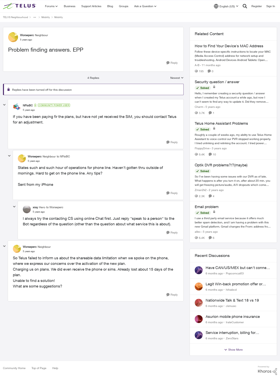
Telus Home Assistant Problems (221, 123)
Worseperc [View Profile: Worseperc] (27, 35)
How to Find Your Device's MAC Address (229, 46)
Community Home (14, 368)
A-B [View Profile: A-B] (197, 65)
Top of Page (39, 368)
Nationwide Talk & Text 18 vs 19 (232, 300)
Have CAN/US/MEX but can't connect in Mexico (237, 267)
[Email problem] (233, 222)
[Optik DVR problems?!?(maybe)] (233, 180)
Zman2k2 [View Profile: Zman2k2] (201, 190)
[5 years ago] (212, 106)
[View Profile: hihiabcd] (199, 286)
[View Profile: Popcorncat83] (199, 270)
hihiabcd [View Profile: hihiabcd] (231, 289)
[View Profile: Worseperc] (13, 37)
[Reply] (172, 63)
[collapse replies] (4, 104)
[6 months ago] (214, 273)
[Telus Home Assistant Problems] (233, 139)
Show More (233, 349)
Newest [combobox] (177, 78)
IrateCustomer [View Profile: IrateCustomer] (235, 322)
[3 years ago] (218, 148)
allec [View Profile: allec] (198, 231)
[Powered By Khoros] (267, 370)
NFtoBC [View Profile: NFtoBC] (28, 105)
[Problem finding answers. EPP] (29, 110)
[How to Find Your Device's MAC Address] (233, 55)
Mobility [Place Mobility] (45, 17)
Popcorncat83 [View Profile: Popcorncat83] (235, 273)
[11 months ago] (210, 65)
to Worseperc (54, 207)
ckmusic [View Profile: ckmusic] (231, 306)
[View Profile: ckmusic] (199, 303)
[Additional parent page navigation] (34, 17)
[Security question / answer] (233, 97)
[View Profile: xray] (27, 209)
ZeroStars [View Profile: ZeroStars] (232, 338)
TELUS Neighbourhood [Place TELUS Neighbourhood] (15, 17)
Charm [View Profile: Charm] (199, 106)
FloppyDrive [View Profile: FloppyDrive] (202, 148)
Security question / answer (217, 82)
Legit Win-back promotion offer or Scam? (234, 284)
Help (55, 368)
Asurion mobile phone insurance (233, 316)
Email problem (207, 206)
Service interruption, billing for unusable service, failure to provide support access (235, 332)
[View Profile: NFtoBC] (17, 107)
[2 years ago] (215, 190)
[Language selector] (226, 6)
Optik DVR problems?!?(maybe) (221, 165)
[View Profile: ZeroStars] (199, 335)
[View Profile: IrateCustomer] (199, 319)
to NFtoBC (63, 156)
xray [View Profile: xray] (35, 207)
